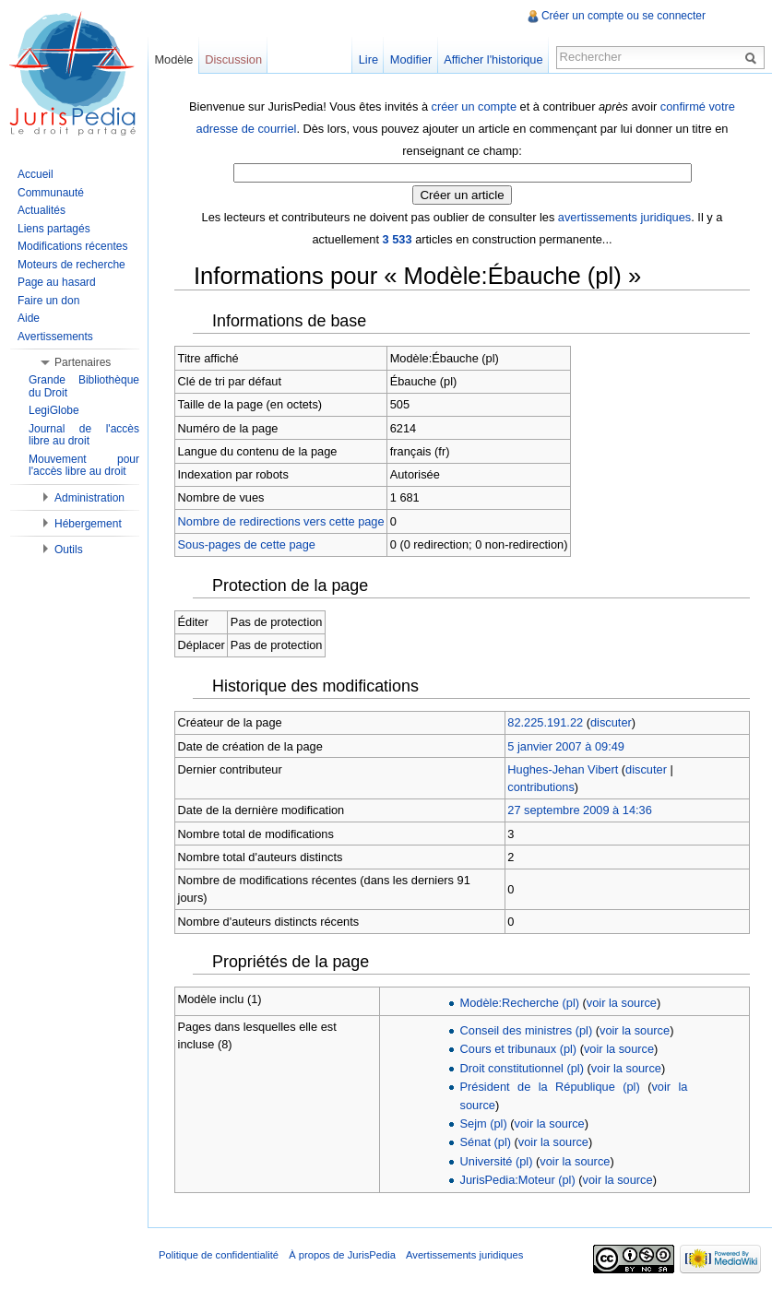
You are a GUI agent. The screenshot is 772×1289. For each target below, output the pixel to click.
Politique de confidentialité (219, 1254)
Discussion (233, 59)
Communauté (51, 192)
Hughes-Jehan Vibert (562, 769)
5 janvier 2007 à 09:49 (565, 746)
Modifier (411, 59)
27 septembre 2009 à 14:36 (579, 810)
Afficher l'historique (493, 59)
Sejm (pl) (483, 1123)
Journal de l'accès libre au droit (84, 435)
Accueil (35, 174)
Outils (68, 549)
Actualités (41, 210)
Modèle (173, 59)
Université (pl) (496, 1161)
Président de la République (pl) (550, 1087)
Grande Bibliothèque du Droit (84, 386)
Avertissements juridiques (464, 1254)
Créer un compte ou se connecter (623, 15)
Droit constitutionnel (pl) (522, 1068)
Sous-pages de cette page (246, 544)
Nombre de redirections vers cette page (281, 521)
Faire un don (48, 300)
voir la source (622, 1003)
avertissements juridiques (624, 217)
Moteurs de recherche (71, 264)
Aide (29, 318)
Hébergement (88, 523)
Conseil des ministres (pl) (526, 1030)
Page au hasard (57, 282)
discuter (611, 722)
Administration (89, 497)
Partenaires (82, 362)
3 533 (397, 239)
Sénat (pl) (485, 1142)
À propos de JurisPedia (342, 1254)
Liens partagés (54, 228)
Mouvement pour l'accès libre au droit (84, 466)
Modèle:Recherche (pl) (519, 1003)
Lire (368, 59)
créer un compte (474, 106)
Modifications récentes (72, 246)
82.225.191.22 (545, 722)
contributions (541, 787)
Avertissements (55, 336)
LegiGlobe (54, 410)
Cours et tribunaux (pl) (518, 1049)
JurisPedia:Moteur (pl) (518, 1180)
